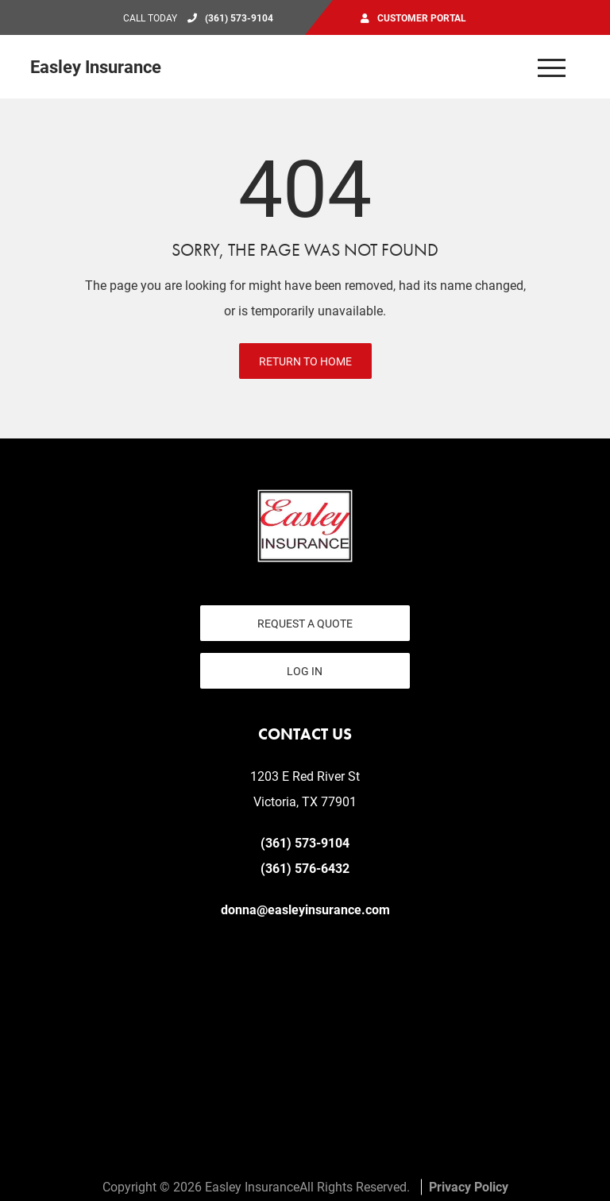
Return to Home (305, 361)
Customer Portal (421, 17)
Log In (304, 670)
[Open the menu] (552, 67)
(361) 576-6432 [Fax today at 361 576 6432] (305, 867)
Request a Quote (305, 623)
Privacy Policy (468, 1186)
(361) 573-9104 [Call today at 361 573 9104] (239, 17)
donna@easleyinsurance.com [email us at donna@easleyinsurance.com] (305, 909)
